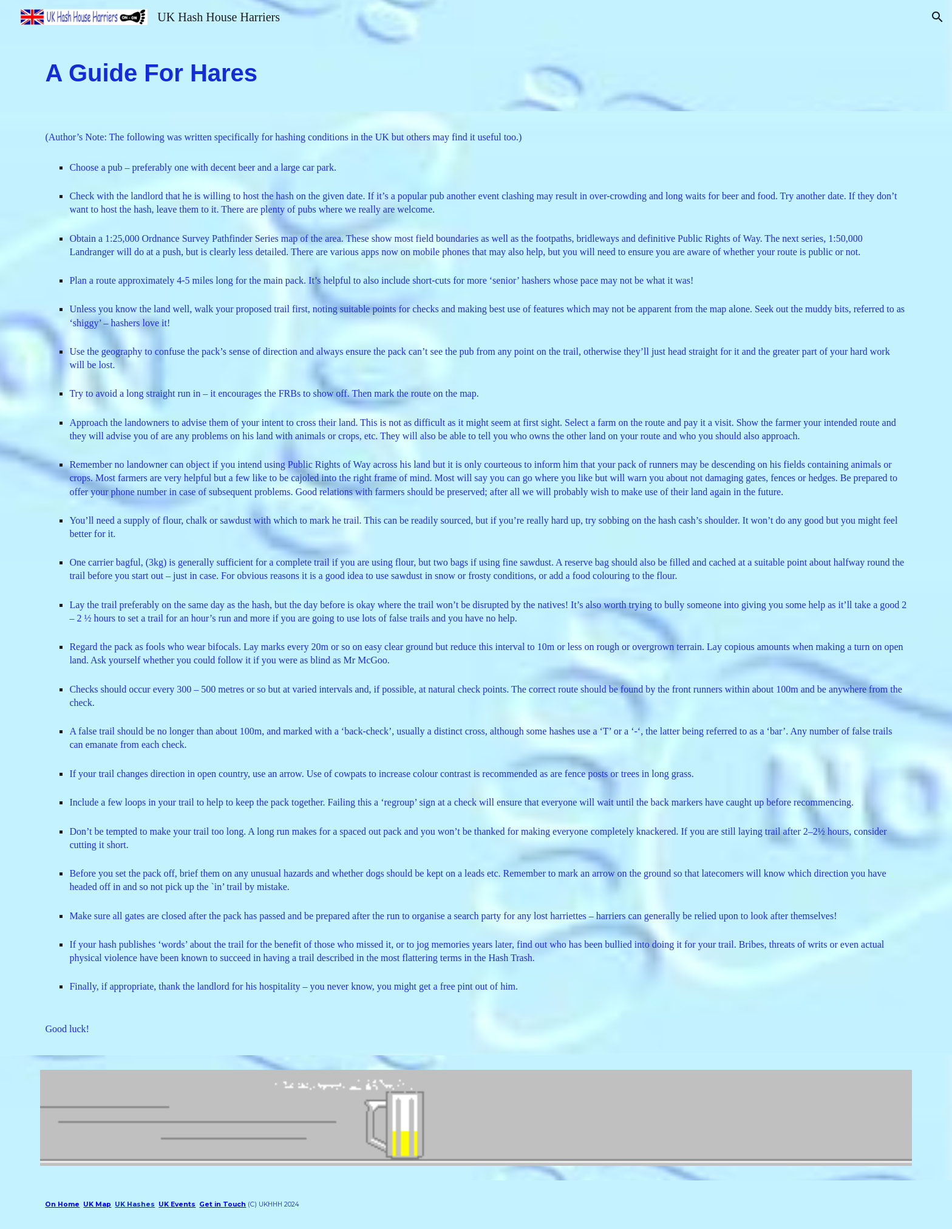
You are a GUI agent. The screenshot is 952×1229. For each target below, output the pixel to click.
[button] (937, 17)
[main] (475, 73)
